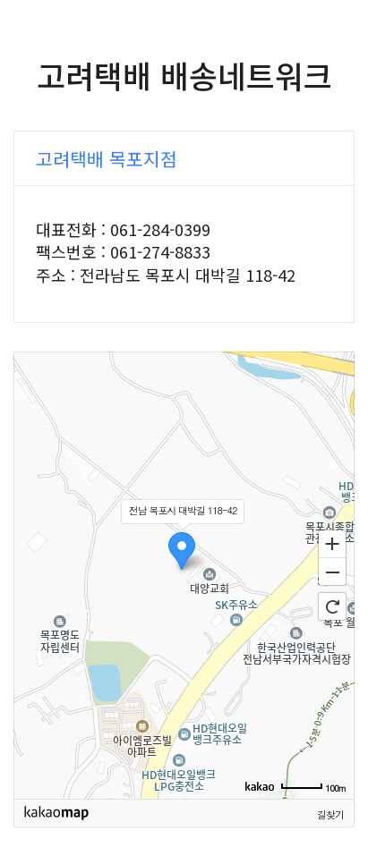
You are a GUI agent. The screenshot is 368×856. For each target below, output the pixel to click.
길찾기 (330, 814)
